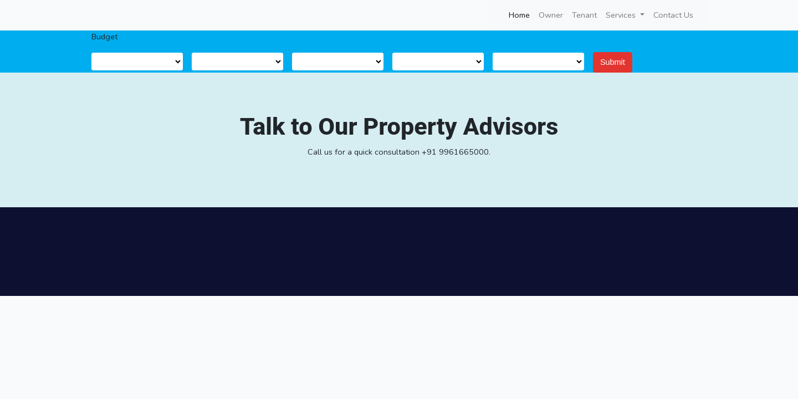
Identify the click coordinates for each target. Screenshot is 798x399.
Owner (551, 15)
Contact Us (673, 15)
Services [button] (622, 15)
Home (521, 14)
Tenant (584, 15)
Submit (612, 62)
